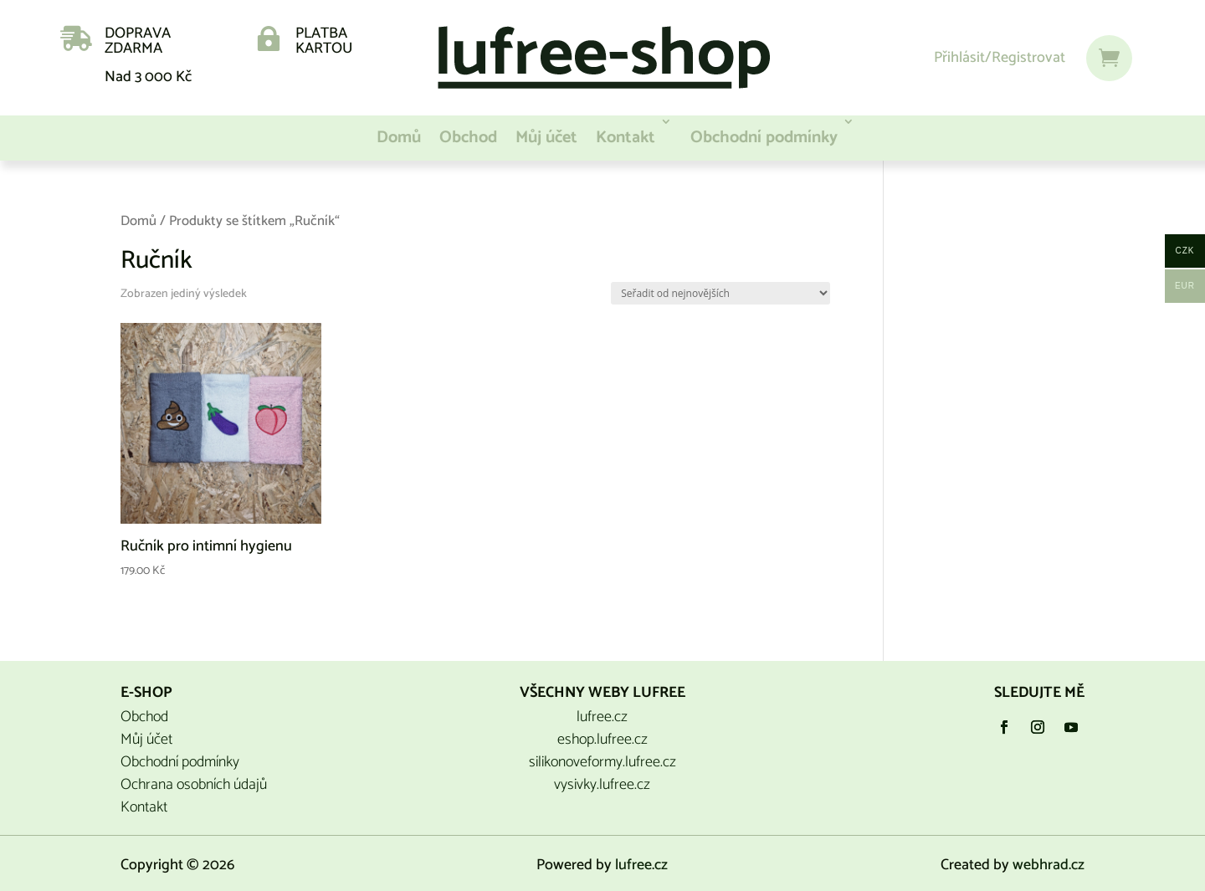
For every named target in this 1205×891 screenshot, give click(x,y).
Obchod (468, 137)
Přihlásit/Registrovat (999, 57)
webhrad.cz (1048, 865)
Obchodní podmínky (764, 137)
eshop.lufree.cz (602, 739)
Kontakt (625, 137)
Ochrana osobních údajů (193, 784)
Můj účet (546, 137)
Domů (399, 137)
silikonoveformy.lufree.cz (602, 762)
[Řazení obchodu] (720, 293)
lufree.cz (602, 717)
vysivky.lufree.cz (602, 784)
